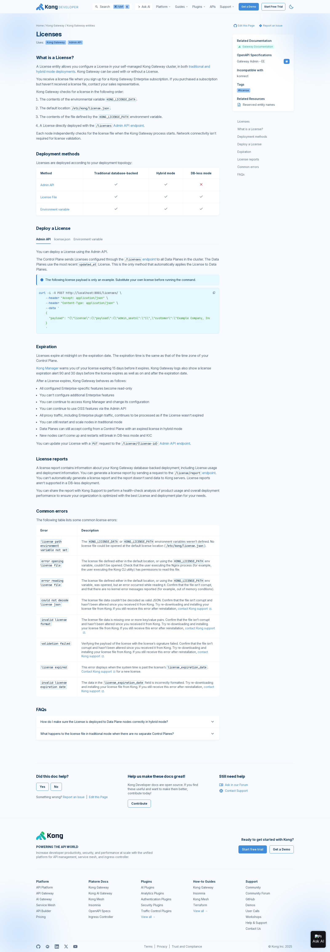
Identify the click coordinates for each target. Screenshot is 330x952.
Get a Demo (248, 6)
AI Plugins (147, 887)
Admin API (75, 42)
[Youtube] (75, 946)
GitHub (250, 899)
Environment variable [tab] (88, 239)
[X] (66, 946)
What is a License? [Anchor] (55, 57)
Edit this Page (98, 797)
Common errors (248, 167)
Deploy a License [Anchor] (53, 228)
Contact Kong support (96, 671)
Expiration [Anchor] (46, 346)
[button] (214, 292)
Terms (148, 946)
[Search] (112, 7)
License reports (248, 159)
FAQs (241, 174)
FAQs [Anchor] (41, 709)
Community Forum (258, 893)
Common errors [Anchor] (52, 511)
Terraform (200, 905)
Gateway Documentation (255, 46)
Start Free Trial (273, 6)
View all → (148, 917)
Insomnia (95, 905)
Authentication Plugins (156, 899)
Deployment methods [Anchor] (57, 153)
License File (48, 197)
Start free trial (252, 849)
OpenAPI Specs (99, 911)
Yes (42, 786)
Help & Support (256, 922)
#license (243, 90)
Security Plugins (152, 905)
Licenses (243, 121)
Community (253, 887)
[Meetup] (47, 946)
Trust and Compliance (187, 946)
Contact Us (253, 928)
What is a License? (250, 129)
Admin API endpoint (119, 125)
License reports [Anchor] (52, 458)
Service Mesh (45, 905)
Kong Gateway (55, 25)
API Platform (44, 887)
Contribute (139, 803)
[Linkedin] (57, 946)
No (56, 786)
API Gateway (45, 893)
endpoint (140, 259)
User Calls (252, 911)
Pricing (41, 917)
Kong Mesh (96, 899)
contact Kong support (193, 608)
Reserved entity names (259, 104)
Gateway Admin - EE (251, 61)
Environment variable (54, 209)
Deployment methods (252, 136)
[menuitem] (163, 7)
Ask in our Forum (233, 785)
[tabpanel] (127, 291)
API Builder (43, 911)
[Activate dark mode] (291, 6)
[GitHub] (38, 946)
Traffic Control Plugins (156, 911)
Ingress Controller (101, 917)
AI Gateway (44, 899)
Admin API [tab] (43, 239)
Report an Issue (74, 797)
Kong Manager (47, 368)
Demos (250, 905)
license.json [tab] (62, 239)
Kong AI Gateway (100, 893)
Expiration (244, 151)
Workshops (253, 917)
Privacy (162, 946)
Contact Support (233, 791)
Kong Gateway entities (81, 25)
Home (40, 25)
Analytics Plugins (152, 893)
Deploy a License (249, 144)
